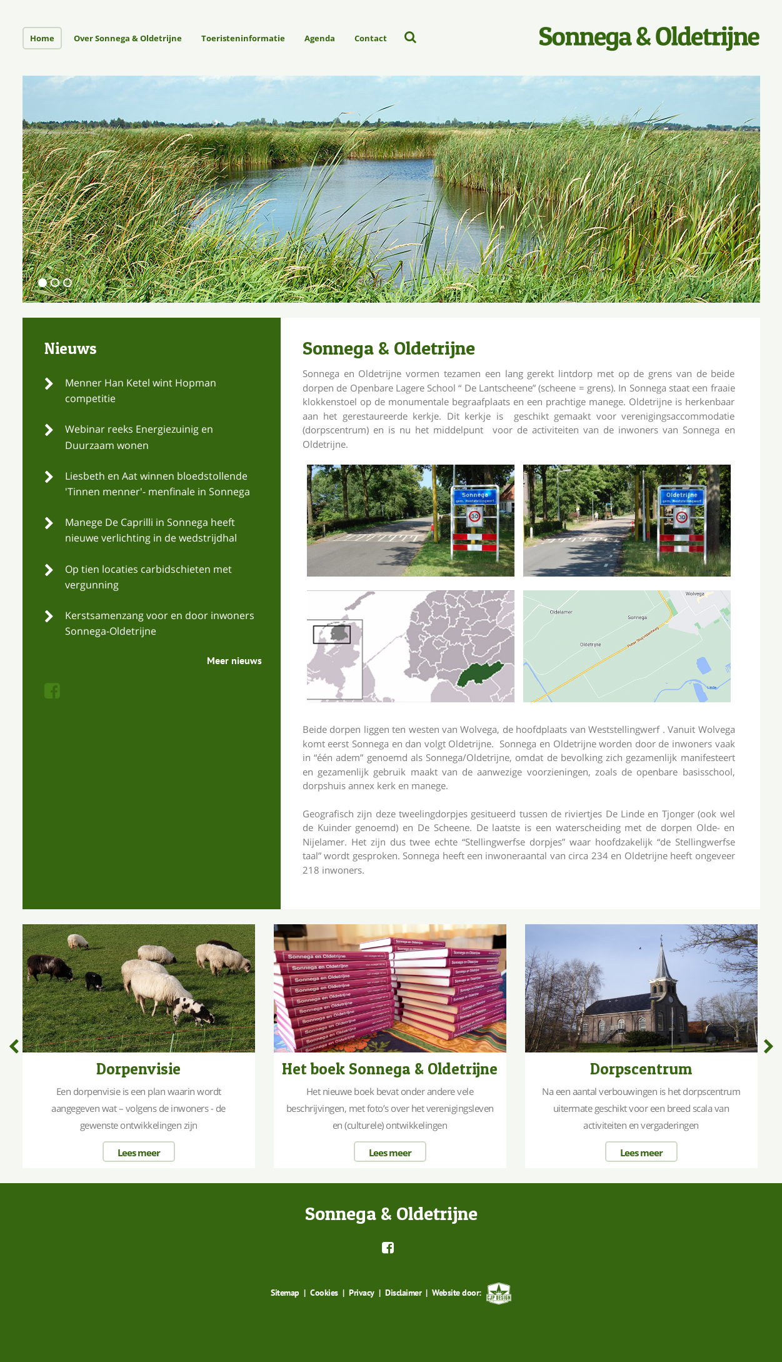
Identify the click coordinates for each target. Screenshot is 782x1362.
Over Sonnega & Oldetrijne (128, 38)
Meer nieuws (234, 660)
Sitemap (285, 1292)
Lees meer (139, 1152)
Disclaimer (402, 1292)
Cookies (324, 1292)
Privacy (361, 1292)
